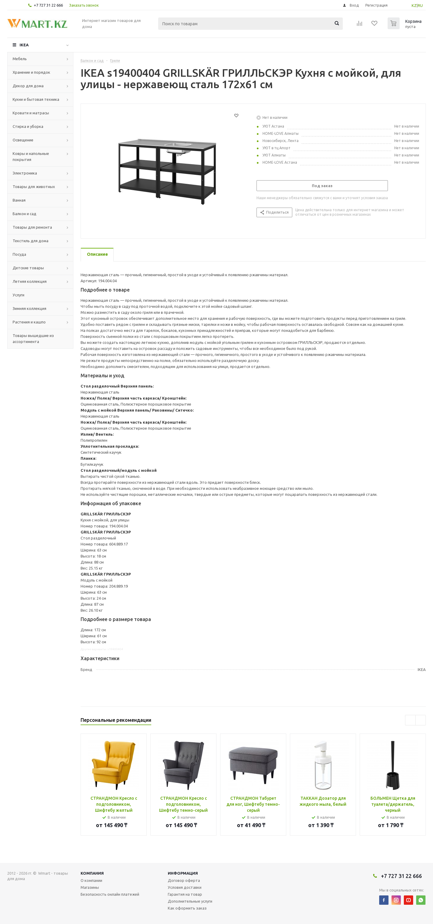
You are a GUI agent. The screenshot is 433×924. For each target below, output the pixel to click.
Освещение (23, 140)
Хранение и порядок (31, 72)
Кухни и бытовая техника (36, 99)
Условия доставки (184, 887)
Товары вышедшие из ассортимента (33, 338)
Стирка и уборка (28, 126)
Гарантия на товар (185, 894)
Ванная (19, 200)
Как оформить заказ (187, 908)
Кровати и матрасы (31, 113)
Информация (183, 873)
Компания (92, 873)
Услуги (18, 295)
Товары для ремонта (32, 227)
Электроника (25, 173)
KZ (414, 5)
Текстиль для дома (30, 241)
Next (420, 720)
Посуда (19, 254)
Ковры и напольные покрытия (31, 156)
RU (420, 5)
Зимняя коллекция (29, 308)
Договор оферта (184, 880)
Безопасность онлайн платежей (110, 894)
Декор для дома (28, 86)
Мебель (20, 59)
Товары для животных (34, 186)
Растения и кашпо (29, 322)
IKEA (24, 45)
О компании (91, 880)
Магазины (90, 887)
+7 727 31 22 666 (48, 5)
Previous (410, 720)
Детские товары (28, 268)
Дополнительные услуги (190, 901)
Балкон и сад (24, 214)
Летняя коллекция (30, 281)
